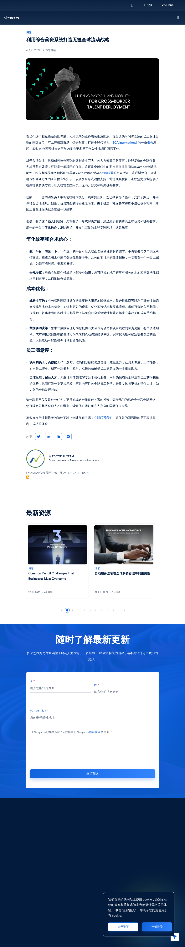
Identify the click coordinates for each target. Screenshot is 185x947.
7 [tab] (96, 610)
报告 (150, 142)
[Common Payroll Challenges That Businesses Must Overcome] (57, 561)
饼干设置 (123, 926)
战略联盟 (107, 173)
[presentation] (92, 751)
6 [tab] (90, 610)
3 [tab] (72, 610)
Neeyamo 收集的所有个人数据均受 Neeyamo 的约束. (72, 732)
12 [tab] (124, 610)
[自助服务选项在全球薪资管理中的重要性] (123, 561)
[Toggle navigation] (178, 17)
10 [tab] (113, 610)
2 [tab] (67, 610)
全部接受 (157, 926)
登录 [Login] (148, 5)
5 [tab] (84, 610)
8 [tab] (101, 610)
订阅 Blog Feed (27, 477)
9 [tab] (107, 610)
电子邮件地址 (38, 711)
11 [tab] (119, 610)
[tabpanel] (59, 563)
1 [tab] (61, 610)
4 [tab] (78, 610)
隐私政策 (94, 732)
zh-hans (167, 5)
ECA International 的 (126, 142)
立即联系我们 (103, 418)
